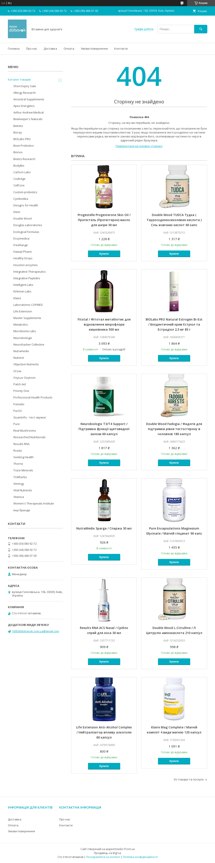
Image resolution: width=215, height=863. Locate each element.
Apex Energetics (24, 106)
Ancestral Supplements (28, 99)
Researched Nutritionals (29, 437)
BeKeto (18, 126)
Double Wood (22, 218)
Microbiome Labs (24, 331)
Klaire (17, 298)
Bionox (18, 152)
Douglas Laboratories (27, 225)
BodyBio (18, 166)
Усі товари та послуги (189, 779)
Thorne (18, 464)
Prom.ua (129, 849)
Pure (16, 424)
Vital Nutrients (22, 490)
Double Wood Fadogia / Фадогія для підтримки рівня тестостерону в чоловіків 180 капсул (174, 429)
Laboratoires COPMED (28, 305)
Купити (104, 253)
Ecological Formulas (26, 232)
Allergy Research (24, 93)
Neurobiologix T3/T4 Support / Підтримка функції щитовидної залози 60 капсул (104, 429)
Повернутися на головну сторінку (139, 146)
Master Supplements (27, 318)
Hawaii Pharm (22, 252)
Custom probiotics (25, 192)
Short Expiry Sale (24, 86)
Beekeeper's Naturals (28, 119)
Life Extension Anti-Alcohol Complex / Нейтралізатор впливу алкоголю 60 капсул (104, 732)
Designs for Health (25, 205)
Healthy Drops (22, 258)
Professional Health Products (32, 397)
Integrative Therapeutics (29, 272)
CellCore (19, 185)
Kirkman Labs (22, 291)
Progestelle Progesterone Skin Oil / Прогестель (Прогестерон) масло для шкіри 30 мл (104, 220)
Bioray (17, 132)
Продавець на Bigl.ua (107, 853)
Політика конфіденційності (140, 857)
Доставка (50, 48)
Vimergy (18, 484)
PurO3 (17, 411)
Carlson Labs (22, 172)
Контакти (121, 48)
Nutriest (18, 358)
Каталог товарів (19, 79)
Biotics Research (24, 159)
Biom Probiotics (23, 146)
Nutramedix (21, 351)
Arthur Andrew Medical (28, 112)
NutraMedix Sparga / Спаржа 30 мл (104, 528)
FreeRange (20, 245)
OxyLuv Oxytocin (24, 378)
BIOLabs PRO (22, 139)
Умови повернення (94, 48)
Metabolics (20, 324)
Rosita (17, 450)
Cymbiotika (20, 199)
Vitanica (18, 497)
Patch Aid (19, 384)
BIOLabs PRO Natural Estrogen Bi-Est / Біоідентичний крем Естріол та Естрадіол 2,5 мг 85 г (174, 324)
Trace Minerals (23, 470)
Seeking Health (23, 457)
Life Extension (22, 311)
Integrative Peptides (26, 278)
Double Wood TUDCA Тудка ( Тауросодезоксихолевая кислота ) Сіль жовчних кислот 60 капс (174, 220)
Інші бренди (21, 510)
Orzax (17, 371)
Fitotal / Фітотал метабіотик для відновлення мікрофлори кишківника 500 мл (104, 324)
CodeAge (19, 179)
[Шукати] (200, 29)
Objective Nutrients (26, 364)
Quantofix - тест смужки (29, 417)
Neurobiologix (22, 338)
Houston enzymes (25, 265)
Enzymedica (21, 238)
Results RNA (21, 444)
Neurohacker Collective (28, 344)
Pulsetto (18, 404)
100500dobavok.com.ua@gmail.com (35, 631)
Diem (16, 212)
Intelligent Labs (23, 285)
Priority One (21, 391)
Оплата (69, 48)
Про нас (31, 48)
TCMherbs (20, 477)
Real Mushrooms (24, 430)
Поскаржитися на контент (103, 857)
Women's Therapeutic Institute (33, 503)
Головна (14, 48)
